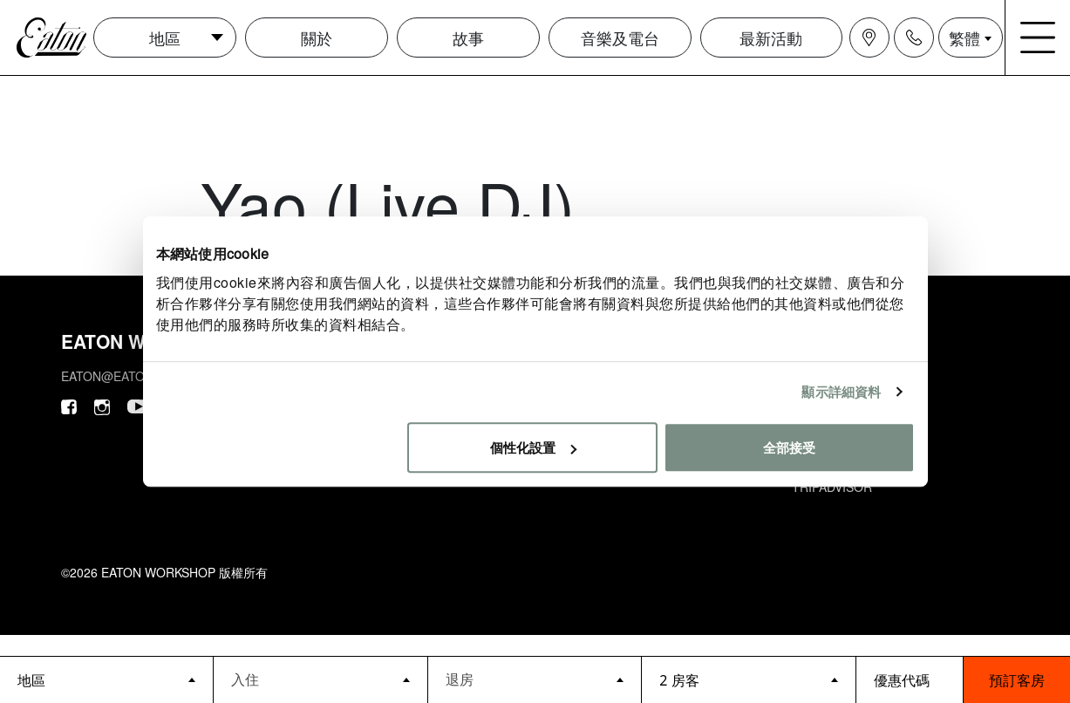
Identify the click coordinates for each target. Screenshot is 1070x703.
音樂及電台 (620, 37)
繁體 (964, 37)
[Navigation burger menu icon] (1037, 37)
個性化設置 (533, 447)
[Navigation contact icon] (914, 37)
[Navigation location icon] (869, 37)
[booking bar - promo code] (909, 680)
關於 (316, 37)
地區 (165, 37)
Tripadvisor (832, 486)
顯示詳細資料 (841, 391)
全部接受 (789, 447)
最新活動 (770, 37)
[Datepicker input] (320, 679)
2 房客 (679, 680)
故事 (468, 37)
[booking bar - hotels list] (106, 680)
